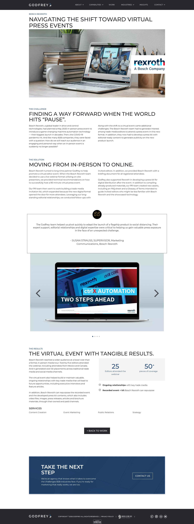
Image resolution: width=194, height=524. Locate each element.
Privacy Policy (107, 517)
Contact (158, 5)
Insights (144, 5)
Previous (39, 290)
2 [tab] (94, 336)
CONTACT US (142, 476)
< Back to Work (97, 430)
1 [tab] (92, 336)
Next (156, 290)
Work (112, 5)
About (78, 5)
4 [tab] (99, 336)
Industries (126, 5)
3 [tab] (97, 336)
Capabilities (95, 5)
